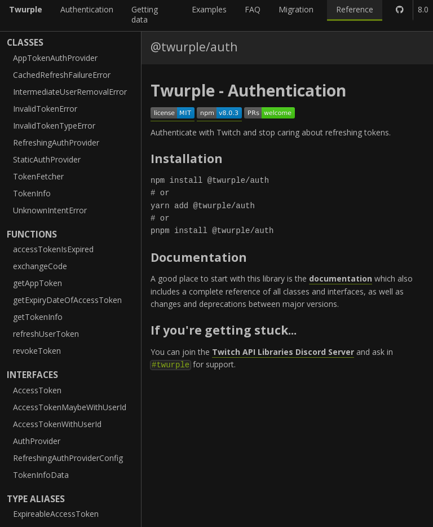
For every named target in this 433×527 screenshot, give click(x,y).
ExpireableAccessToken (56, 513)
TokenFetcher (38, 176)
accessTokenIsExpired (53, 249)
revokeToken (37, 350)
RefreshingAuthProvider (56, 142)
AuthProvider (36, 441)
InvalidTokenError (45, 108)
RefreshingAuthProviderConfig (68, 458)
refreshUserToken (46, 333)
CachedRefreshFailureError (62, 74)
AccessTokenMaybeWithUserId (69, 407)
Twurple (25, 9)
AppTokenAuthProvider (55, 57)
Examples (209, 9)
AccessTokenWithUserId (57, 424)
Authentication (86, 9)
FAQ (252, 9)
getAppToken (37, 283)
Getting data (144, 14)
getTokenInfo (38, 316)
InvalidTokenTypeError (54, 125)
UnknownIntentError (50, 210)
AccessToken (37, 390)
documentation (340, 278)
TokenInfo (32, 193)
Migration (296, 9)
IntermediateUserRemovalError (70, 91)
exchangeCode (40, 266)
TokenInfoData (41, 474)
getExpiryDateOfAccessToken (67, 300)
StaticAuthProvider (47, 159)
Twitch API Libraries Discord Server (283, 351)
